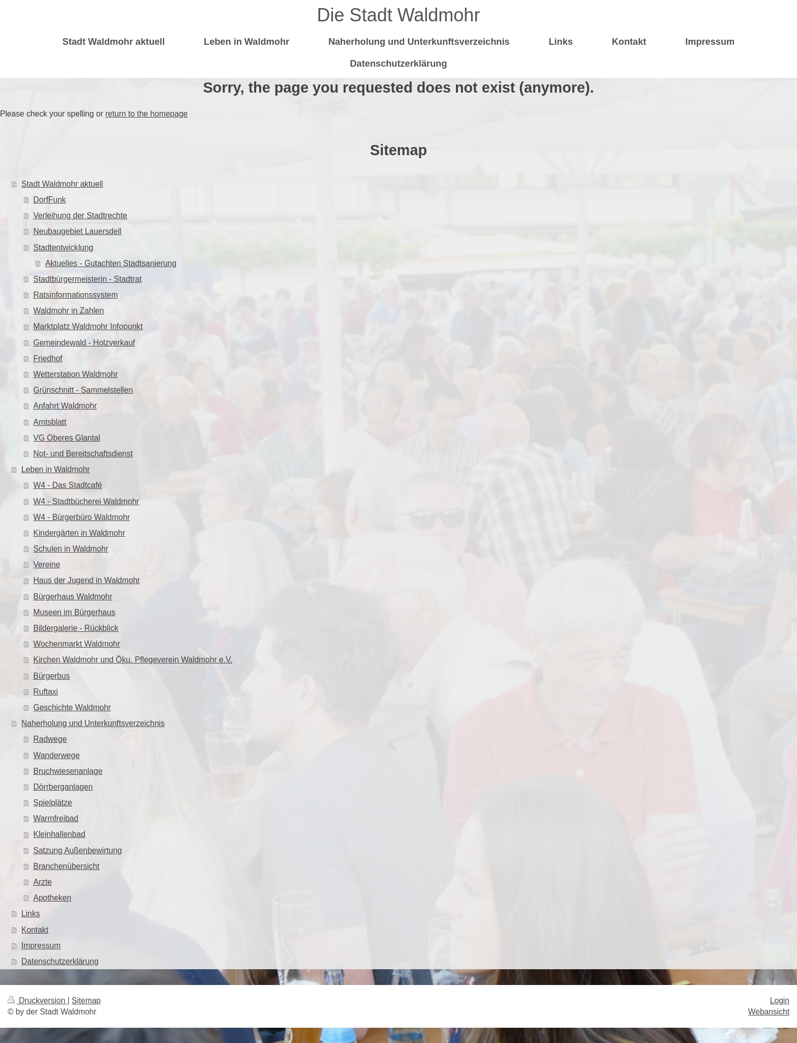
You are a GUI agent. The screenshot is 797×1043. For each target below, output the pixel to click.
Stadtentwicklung (64, 247)
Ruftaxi (46, 691)
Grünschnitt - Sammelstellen (83, 390)
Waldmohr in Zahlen (69, 310)
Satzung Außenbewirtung (78, 850)
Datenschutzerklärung (60, 961)
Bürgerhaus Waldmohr (73, 596)
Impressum (40, 945)
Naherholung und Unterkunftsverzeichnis (93, 723)
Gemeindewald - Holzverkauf (84, 342)
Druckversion (38, 1000)
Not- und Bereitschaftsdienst (83, 453)
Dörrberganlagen (63, 787)
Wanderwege (57, 755)
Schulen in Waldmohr (71, 548)
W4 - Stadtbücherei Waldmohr (86, 501)
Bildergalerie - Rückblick (76, 628)
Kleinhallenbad (59, 834)
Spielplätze (53, 802)
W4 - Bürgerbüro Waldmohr (82, 517)
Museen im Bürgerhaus (74, 612)
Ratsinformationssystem (76, 295)
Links (30, 913)
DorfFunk (50, 199)
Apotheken (53, 897)
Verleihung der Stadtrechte (81, 215)
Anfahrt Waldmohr (65, 405)
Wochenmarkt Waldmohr (77, 644)
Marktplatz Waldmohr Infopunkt (88, 326)
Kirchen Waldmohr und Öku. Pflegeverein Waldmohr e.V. (133, 659)
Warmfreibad (56, 818)
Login (779, 1000)
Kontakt (34, 929)
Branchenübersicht (67, 866)
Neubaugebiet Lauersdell (77, 231)
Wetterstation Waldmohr (76, 374)
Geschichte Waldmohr (72, 707)
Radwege (50, 739)
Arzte (43, 882)
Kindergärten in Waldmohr (80, 533)
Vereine (47, 564)
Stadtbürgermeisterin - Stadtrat (88, 279)
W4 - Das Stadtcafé (68, 485)
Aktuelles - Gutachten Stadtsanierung (110, 263)
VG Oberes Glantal (67, 437)
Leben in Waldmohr (55, 469)
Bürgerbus (52, 676)
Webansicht (768, 1011)
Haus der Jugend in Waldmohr (87, 580)
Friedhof (48, 358)
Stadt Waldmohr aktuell (62, 184)
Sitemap (86, 1000)
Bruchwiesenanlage (68, 771)
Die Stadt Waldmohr (398, 15)
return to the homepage (146, 113)
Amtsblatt (50, 422)
